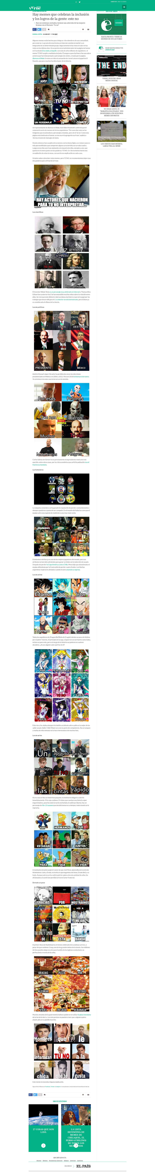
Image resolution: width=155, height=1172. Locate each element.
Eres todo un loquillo (49, 51)
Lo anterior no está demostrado (66, 299)
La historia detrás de (39, 11)
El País (34, 2)
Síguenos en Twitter (79, 2)
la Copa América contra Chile (57, 564)
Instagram (58, 1086)
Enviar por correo (88, 29)
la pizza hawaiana (84, 1015)
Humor (39, 1161)
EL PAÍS (83, 1166)
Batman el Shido (38, 58)
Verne (35, 8)
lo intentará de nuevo (81, 376)
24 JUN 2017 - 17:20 (50, 34)
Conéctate (114, 1)
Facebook (47, 1086)
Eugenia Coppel (38, 34)
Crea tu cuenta (122, 1)
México (66, 1161)
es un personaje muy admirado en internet (65, 292)
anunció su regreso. (73, 570)
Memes (45, 1161)
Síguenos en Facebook (76, 2)
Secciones (124, 7)
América (80, 1161)
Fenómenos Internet (55, 1161)
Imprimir (83, 29)
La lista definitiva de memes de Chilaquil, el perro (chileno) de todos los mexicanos (76, 1137)
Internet (73, 1161)
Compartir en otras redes (44, 29)
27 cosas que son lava (43, 1130)
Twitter (52, 1086)
